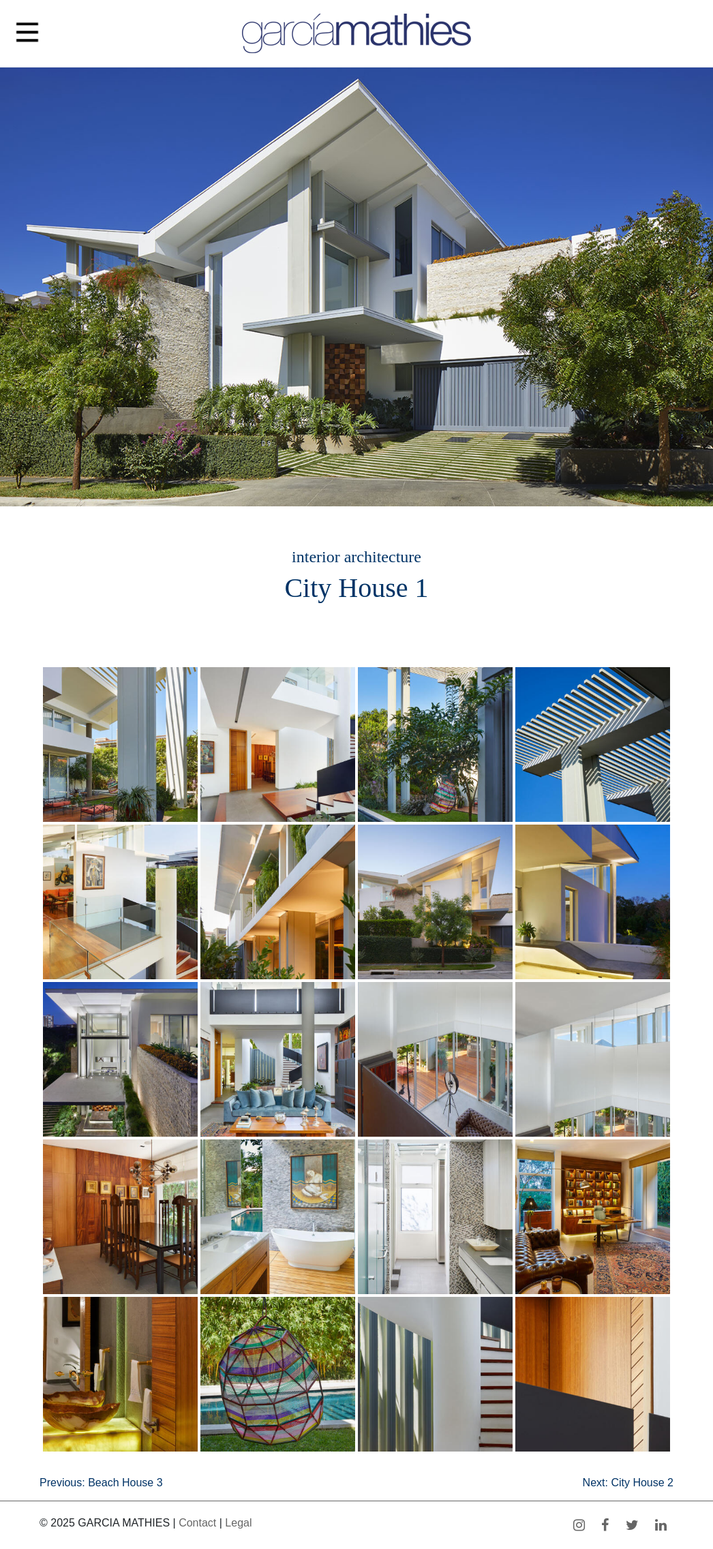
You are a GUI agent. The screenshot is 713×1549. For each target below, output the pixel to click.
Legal (238, 1523)
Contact (197, 1523)
